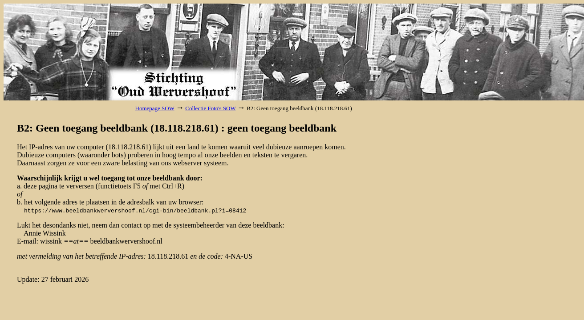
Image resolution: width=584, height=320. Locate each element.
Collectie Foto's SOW (210, 108)
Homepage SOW (154, 108)
